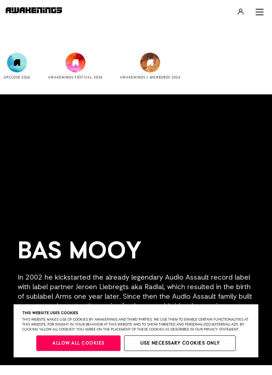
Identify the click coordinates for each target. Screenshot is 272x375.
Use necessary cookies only (180, 343)
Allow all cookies (78, 343)
